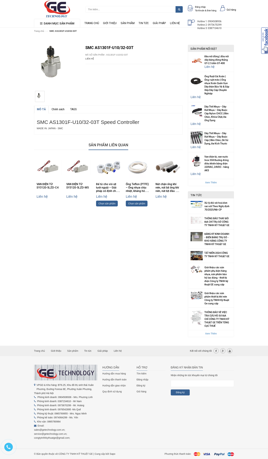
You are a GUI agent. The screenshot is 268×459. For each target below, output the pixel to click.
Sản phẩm (128, 23)
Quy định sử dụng (112, 391)
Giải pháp (159, 23)
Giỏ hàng (141, 391)
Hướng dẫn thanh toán (114, 379)
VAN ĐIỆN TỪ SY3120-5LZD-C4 (47, 186)
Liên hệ (175, 23)
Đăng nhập (142, 379)
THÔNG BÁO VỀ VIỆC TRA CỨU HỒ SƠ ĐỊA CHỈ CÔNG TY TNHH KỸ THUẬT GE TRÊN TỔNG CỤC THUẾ (216, 319)
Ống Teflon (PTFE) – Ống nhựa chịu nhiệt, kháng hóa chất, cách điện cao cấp (138, 191)
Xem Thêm (211, 182)
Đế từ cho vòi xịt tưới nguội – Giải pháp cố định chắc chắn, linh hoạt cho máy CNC (108, 191)
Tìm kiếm (141, 373)
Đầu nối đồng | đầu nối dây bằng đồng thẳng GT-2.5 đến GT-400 (216, 60)
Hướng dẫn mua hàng (114, 373)
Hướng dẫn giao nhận (114, 385)
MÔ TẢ (41, 109)
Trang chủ (91, 23)
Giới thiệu (110, 23)
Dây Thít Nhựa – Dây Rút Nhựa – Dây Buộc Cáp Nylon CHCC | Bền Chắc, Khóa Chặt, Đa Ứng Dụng (216, 113)
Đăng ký (141, 385)
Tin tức (144, 23)
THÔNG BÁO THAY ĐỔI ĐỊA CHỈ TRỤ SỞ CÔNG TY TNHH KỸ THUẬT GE (216, 222)
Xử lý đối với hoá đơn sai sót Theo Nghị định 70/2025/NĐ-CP (216, 206)
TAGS (73, 109)
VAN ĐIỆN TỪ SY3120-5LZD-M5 (77, 186)
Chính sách (58, 109)
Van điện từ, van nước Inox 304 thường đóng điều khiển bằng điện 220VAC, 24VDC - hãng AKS (216, 163)
